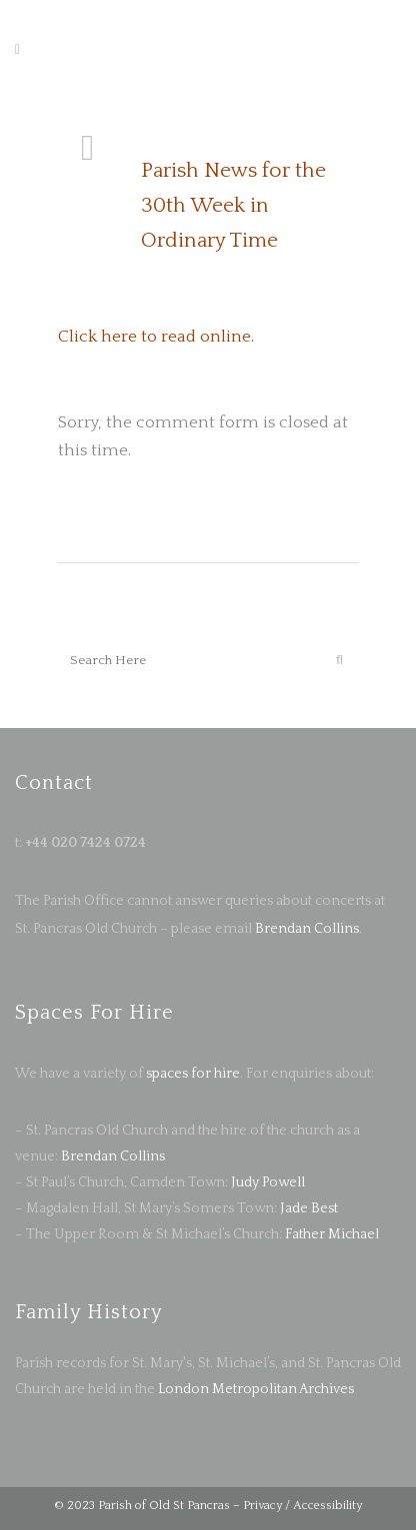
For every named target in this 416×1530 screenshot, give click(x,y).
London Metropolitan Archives (256, 1389)
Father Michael (332, 1234)
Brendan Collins (305, 929)
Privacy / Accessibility (302, 1505)
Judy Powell (268, 1182)
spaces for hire (193, 1074)
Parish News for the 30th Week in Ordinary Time (233, 205)
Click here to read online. (156, 337)
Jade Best (309, 1208)
